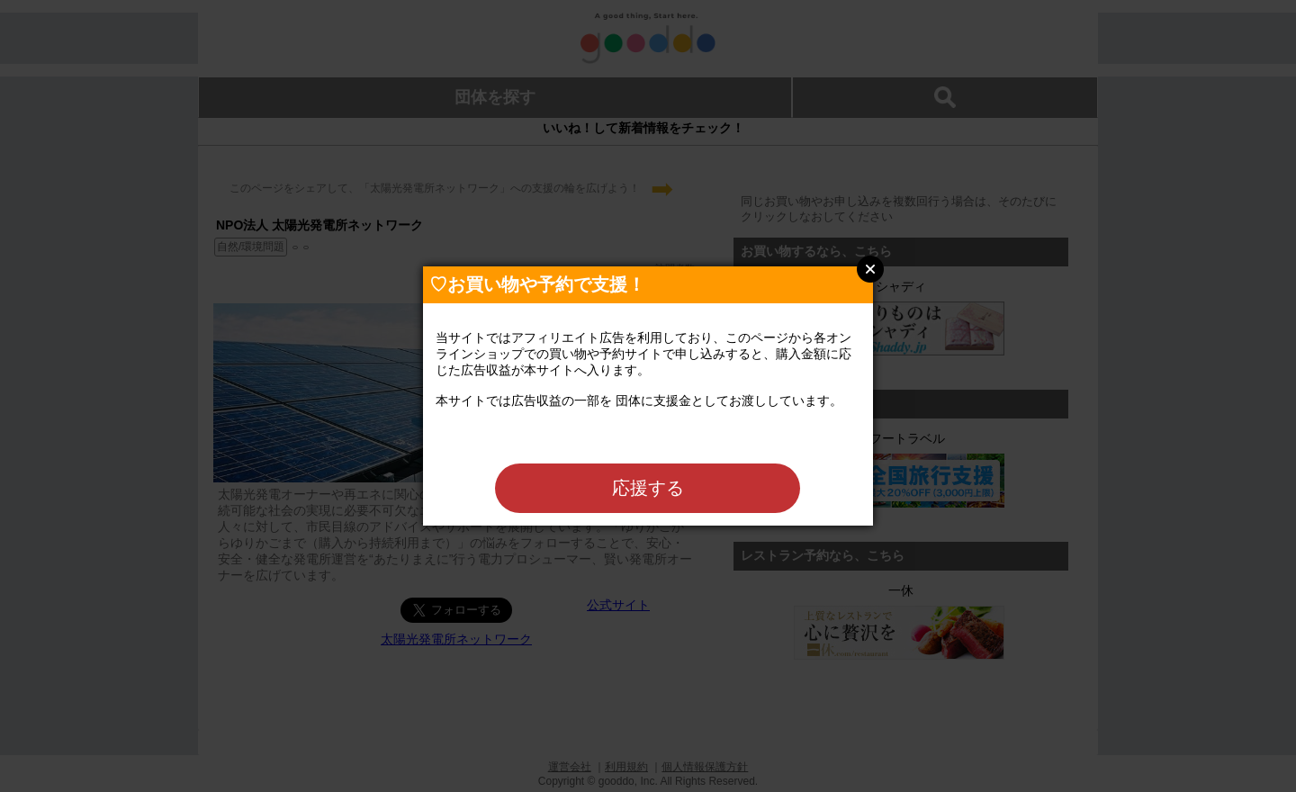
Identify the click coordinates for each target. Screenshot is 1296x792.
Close (870, 269)
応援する (648, 488)
